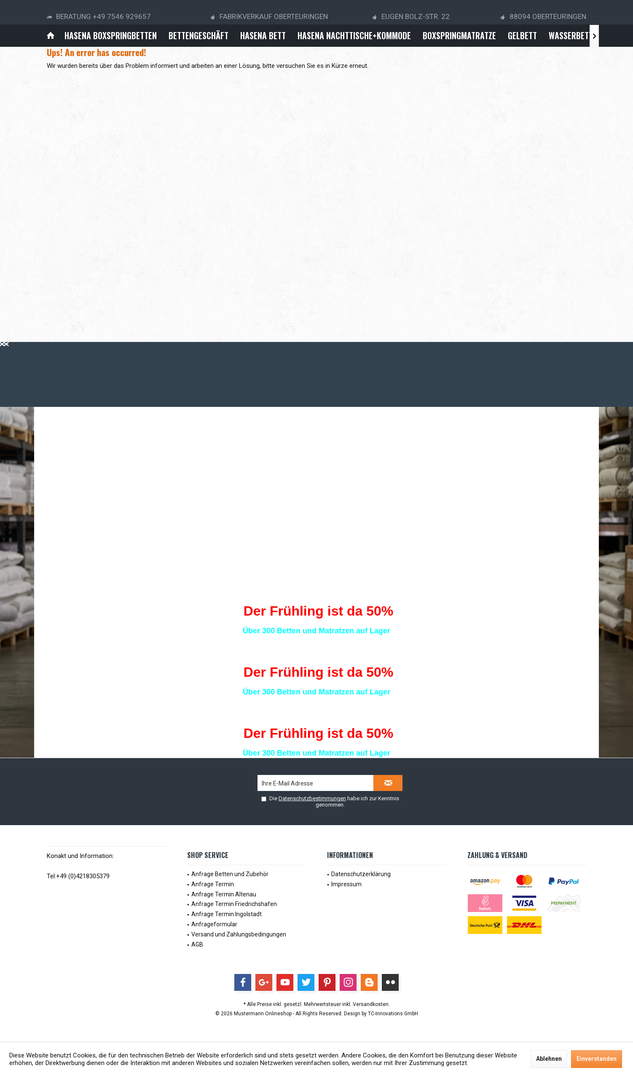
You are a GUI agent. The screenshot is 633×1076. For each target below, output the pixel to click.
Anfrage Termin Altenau (223, 894)
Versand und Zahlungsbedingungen (238, 934)
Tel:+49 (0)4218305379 (78, 876)
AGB (197, 944)
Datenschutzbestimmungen (312, 798)
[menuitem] (51, 35)
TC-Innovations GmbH (393, 1014)
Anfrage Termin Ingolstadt (226, 914)
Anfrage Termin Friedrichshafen (234, 904)
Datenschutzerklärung (361, 874)
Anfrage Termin (212, 884)
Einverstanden (597, 1058)
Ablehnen (549, 1058)
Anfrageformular (214, 924)
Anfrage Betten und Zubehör (229, 874)
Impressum (346, 884)
